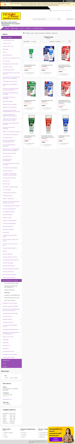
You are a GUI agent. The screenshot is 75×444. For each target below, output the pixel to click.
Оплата (23, 436)
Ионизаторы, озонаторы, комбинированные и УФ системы (11, 110)
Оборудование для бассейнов (10, 64)
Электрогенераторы (8, 226)
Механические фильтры (9, 277)
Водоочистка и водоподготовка (11, 58)
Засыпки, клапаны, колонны (10, 257)
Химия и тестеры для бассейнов (11, 131)
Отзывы (5, 366)
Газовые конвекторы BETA (10, 248)
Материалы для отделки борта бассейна (11, 123)
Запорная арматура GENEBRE (10, 306)
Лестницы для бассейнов (9, 178)
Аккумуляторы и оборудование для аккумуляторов (11, 333)
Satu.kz (44, 441)
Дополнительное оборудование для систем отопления (11, 309)
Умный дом (5, 339)
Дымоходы (5, 49)
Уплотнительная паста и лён (11, 297)
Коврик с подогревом (8, 198)
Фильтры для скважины (9, 265)
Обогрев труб (6, 184)
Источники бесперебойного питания (10, 325)
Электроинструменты (8, 229)
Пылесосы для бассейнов (9, 153)
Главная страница (8, 432)
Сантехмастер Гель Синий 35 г (64, 136)
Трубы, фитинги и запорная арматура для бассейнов (10, 119)
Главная (7, 28)
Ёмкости (5, 251)
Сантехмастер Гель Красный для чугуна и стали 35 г (47, 137)
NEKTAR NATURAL (7, 316)
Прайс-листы (6, 360)
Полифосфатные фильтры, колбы (10, 235)
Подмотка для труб (9, 290)
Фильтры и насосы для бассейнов (8, 128)
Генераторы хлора (7, 137)
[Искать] (58, 19)
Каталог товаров (7, 37)
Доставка (24, 434)
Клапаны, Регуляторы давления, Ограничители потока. (11, 202)
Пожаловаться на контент (41, 442)
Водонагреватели (7, 55)
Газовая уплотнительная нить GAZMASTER (10, 286)
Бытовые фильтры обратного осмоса (10, 240)
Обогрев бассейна (7, 170)
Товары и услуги (29, 33)
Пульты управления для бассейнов (9, 145)
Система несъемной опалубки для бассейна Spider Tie (10, 89)
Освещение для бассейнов (10, 354)
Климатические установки (9, 104)
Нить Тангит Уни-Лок (9, 300)
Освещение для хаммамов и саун (10, 84)
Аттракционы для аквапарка (10, 167)
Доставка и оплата (38, 28)
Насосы (5, 52)
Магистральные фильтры (9, 274)
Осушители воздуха (8, 101)
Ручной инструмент (8, 214)
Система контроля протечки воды (10, 244)
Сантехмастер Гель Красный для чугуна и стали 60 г (64, 66)
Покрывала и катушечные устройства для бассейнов (10, 174)
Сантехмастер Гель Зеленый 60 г (30, 65)
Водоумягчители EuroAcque (10, 303)
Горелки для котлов (8, 46)
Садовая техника (7, 217)
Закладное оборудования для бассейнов (10, 93)
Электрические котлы (8, 351)
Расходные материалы (8, 211)
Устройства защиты (8, 322)
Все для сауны (6, 61)
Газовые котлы (7, 43)
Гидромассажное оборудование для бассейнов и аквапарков (11, 149)
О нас (22, 28)
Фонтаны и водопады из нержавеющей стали (9, 141)
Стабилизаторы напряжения (10, 329)
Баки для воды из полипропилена (7, 159)
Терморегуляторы (7, 195)
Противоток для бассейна (9, 107)
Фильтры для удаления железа (11, 268)
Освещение (6, 342)
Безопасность (6, 345)
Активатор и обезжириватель (12, 295)
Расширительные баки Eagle (10, 313)
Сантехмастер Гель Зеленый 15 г (30, 101)
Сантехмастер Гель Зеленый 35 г (30, 136)
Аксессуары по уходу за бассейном (9, 97)
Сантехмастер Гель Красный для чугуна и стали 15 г (64, 102)
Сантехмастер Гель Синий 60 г (47, 65)
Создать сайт (3, 1)
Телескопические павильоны (10, 134)
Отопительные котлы (8, 40)
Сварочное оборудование (9, 220)
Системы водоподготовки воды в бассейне (11, 164)
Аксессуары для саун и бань (10, 81)
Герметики (7, 292)
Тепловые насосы (7, 156)
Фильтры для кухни (8, 254)
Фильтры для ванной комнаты (10, 260)
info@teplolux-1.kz (7, 399)
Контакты (28, 28)
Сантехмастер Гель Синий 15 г (47, 101)
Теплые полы (6, 181)
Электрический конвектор (9, 192)
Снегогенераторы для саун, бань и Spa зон (11, 73)
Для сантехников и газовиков (10, 280)
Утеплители (6, 232)
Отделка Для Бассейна (9, 357)
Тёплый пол (6, 348)
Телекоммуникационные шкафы (11, 205)
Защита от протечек (8, 336)
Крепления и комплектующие (10, 186)
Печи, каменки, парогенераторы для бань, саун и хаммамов (11, 77)
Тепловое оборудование (9, 223)
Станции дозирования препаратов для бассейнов (10, 115)
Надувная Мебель (7, 319)
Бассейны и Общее (8, 67)
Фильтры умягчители (8, 271)
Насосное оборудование (9, 208)
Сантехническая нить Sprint (11, 283)
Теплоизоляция (7, 189)
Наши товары (14, 28)
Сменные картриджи (8, 263)
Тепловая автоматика (8, 69)
